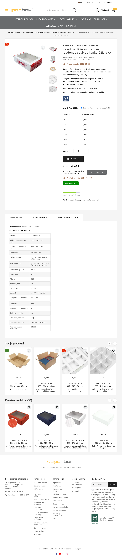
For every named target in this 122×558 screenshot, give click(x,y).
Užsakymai (76, 488)
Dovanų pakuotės (41, 486)
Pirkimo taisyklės (60, 494)
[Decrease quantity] (71, 151)
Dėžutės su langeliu (38, 490)
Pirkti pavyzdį (97, 172)
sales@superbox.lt (15, 491)
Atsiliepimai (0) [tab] (40, 217)
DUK (55, 519)
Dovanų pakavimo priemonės (41, 524)
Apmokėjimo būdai (60, 497)
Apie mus (57, 483)
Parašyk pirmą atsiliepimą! (87, 200)
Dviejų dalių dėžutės (38, 495)
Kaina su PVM (88, 108)
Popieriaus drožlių (70, 88)
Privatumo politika (60, 507)
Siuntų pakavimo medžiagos (41, 513)
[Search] (57, 10)
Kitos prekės (39, 531)
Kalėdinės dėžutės (41, 499)
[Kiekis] (78, 151)
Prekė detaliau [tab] (16, 217)
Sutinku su (104, 490)
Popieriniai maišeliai (38, 519)
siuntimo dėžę (77, 84)
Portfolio (37, 534)
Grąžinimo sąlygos (60, 504)
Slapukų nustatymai (58, 514)
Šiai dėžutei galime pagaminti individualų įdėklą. (83, 92)
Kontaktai (57, 486)
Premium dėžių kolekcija (40, 503)
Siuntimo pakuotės (41, 483)
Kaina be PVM (105, 108)
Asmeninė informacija (77, 483)
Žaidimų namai (40, 528)
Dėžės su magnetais (38, 508)
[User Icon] (102, 10)
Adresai (75, 491)
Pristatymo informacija (58, 490)
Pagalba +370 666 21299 (18, 495)
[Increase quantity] (86, 151)
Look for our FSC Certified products (107, 519)
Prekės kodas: (15, 227)
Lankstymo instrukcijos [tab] (67, 217)
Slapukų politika (59, 510)
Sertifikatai (57, 501)
